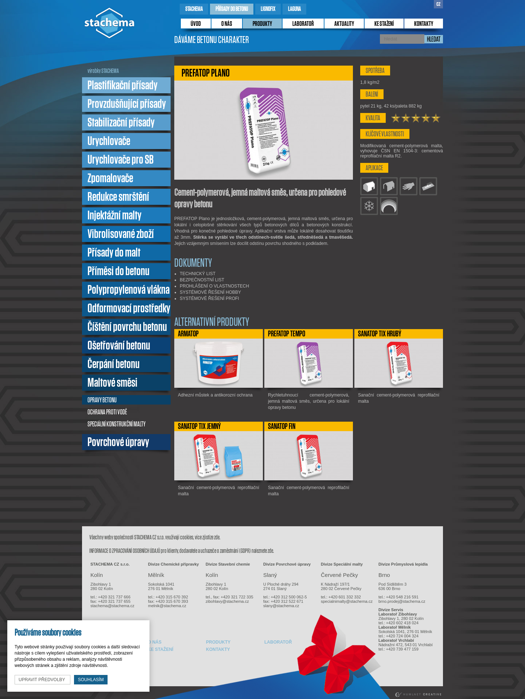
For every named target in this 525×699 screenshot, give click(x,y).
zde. (217, 537)
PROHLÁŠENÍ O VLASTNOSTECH (214, 286)
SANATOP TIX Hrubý (379, 334)
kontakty (423, 24)
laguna (294, 9)
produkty (262, 24)
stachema (194, 9)
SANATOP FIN (281, 426)
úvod (196, 24)
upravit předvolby (42, 679)
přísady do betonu (231, 9)
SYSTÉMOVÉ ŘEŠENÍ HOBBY (210, 292)
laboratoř (303, 24)
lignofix (268, 9)
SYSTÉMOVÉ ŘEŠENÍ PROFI (209, 298)
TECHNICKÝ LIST (197, 273)
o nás (226, 24)
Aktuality (344, 24)
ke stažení (384, 24)
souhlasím (91, 679)
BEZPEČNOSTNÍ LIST (202, 279)
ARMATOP (188, 334)
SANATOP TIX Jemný (199, 426)
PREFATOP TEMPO (286, 334)
